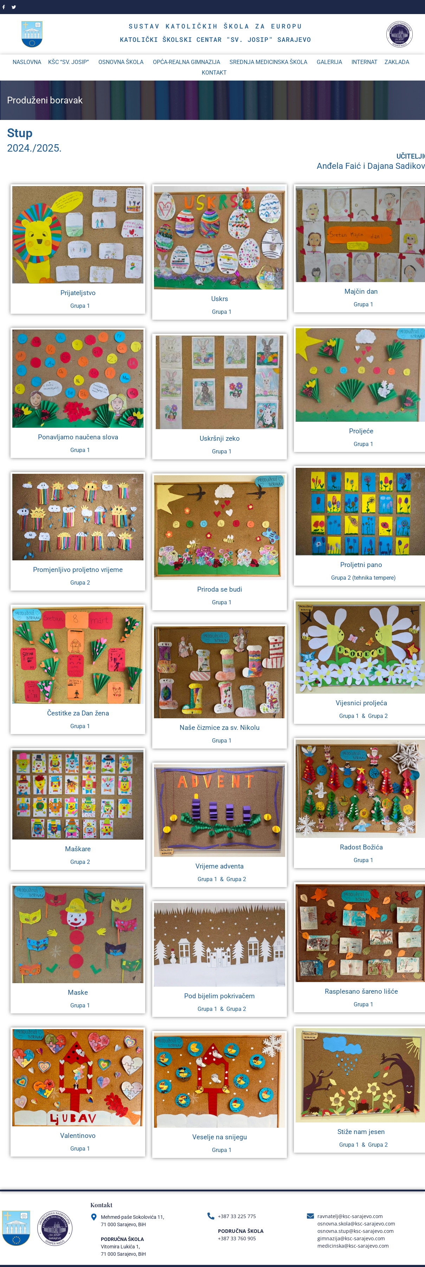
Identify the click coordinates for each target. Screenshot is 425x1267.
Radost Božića (361, 848)
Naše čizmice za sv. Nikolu (219, 728)
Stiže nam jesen (361, 1132)
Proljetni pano (361, 565)
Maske (78, 993)
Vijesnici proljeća (361, 704)
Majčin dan (361, 292)
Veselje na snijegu (219, 1138)
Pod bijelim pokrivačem (219, 997)
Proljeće (361, 432)
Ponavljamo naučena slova (78, 438)
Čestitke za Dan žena (78, 714)
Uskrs (219, 299)
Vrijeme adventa (219, 867)
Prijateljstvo (78, 293)
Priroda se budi (219, 590)
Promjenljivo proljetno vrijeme (78, 570)
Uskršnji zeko (220, 439)
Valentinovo (78, 1136)
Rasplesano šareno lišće (361, 992)
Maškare (78, 850)
